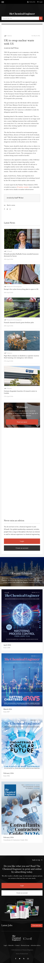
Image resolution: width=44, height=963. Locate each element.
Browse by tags (25, 945)
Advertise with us (35, 945)
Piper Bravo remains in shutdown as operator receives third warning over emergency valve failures (21, 357)
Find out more (22, 422)
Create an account (22, 548)
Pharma (9, 388)
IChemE (9, 251)
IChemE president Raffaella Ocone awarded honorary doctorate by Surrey (21, 255)
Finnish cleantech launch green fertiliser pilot (19, 322)
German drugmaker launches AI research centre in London (20, 392)
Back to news (11, 205)
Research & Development (14, 286)
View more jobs (36, 925)
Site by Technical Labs (22, 954)
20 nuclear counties (23, 187)
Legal (5, 945)
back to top (36, 860)
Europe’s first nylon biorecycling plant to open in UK (21, 289)
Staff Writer (19, 198)
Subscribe (31, 2)
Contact (17, 945)
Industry (9, 35)
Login (40, 2)
